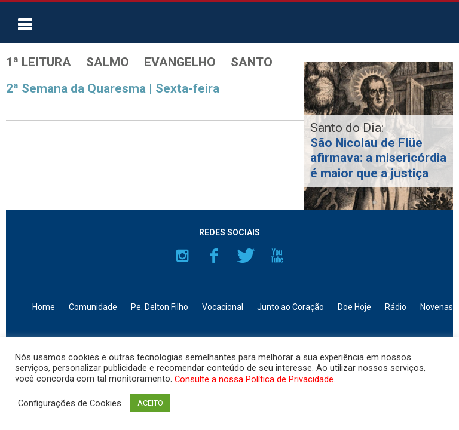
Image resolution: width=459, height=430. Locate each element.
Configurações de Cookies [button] (69, 403)
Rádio (395, 307)
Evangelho (180, 62)
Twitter (246, 255)
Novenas (436, 307)
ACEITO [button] (150, 402)
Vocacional (222, 307)
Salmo (107, 62)
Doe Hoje (354, 307)
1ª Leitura (38, 62)
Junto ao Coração (290, 307)
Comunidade (93, 307)
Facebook (214, 255)
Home (43, 307)
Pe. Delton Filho (159, 307)
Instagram (182, 255)
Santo (252, 62)
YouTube (277, 255)
